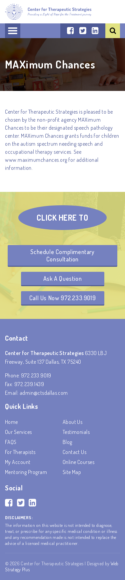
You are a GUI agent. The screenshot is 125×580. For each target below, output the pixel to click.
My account (18, 462)
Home (11, 422)
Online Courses (79, 462)
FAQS (11, 442)
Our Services (18, 432)
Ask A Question (62, 278)
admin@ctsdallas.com (44, 392)
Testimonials (76, 432)
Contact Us (75, 452)
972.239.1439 (29, 384)
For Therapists (20, 452)
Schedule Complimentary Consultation (62, 255)
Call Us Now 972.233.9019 (62, 298)
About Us (73, 422)
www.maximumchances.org (36, 159)
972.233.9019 (36, 375)
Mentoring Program (26, 472)
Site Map (72, 472)
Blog (67, 442)
